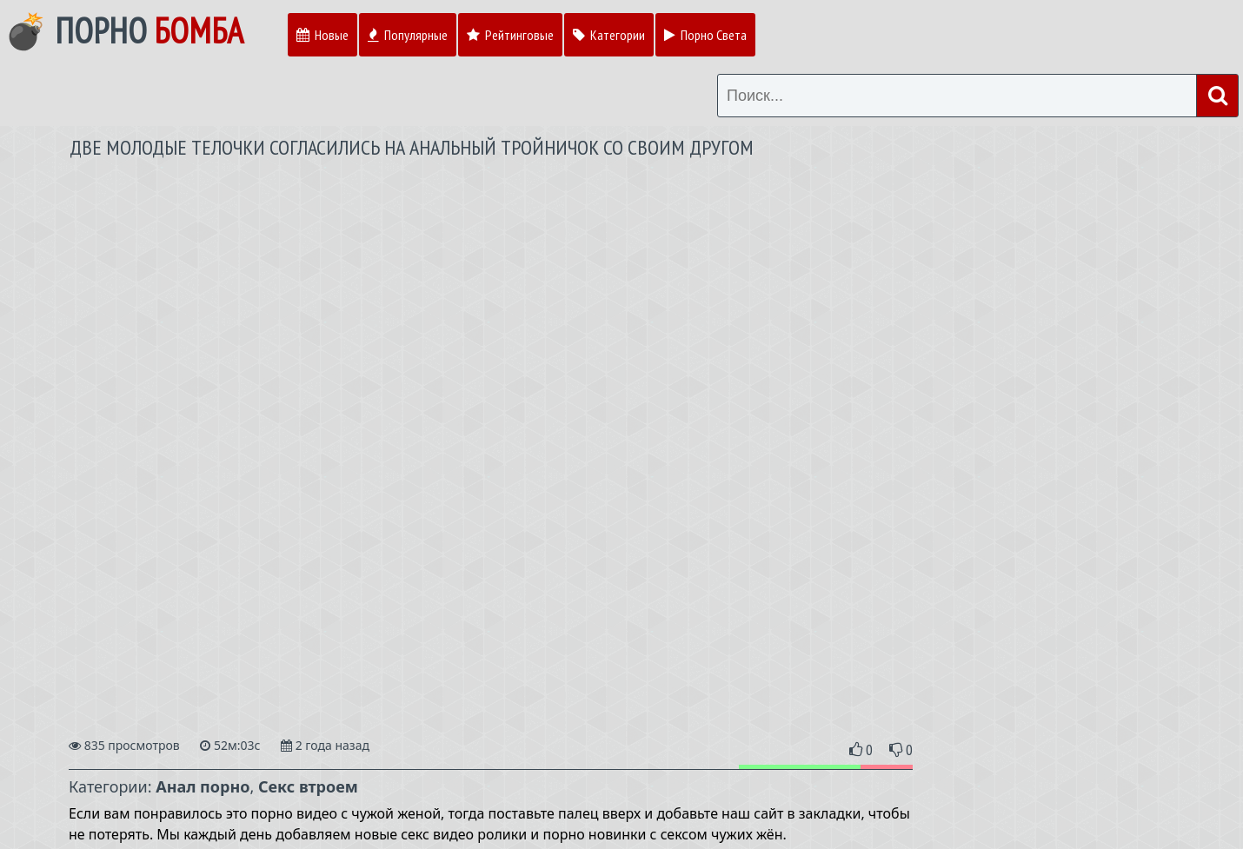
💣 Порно (123, 30)
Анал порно (202, 786)
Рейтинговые (510, 34)
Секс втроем (308, 786)
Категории (609, 34)
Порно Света (705, 34)
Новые (322, 34)
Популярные (408, 34)
